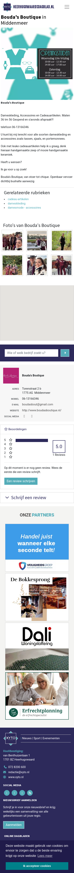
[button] (37, 309)
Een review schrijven (21, 481)
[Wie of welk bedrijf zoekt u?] (31, 353)
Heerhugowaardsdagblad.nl (33, 7)
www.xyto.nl (15, 777)
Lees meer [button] (44, 855)
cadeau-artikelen (18, 199)
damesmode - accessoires (24, 207)
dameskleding (16, 203)
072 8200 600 (17, 767)
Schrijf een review (25, 497)
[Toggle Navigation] (67, 7)
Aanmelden (14, 825)
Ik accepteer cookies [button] (37, 865)
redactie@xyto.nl (18, 772)
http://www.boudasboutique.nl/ (42, 410)
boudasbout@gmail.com (37, 404)
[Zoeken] (65, 353)
